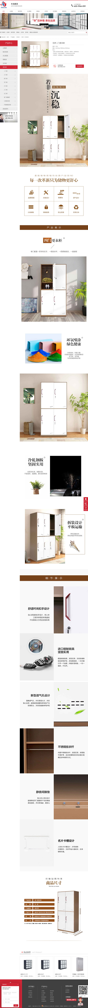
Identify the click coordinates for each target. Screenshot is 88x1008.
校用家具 (52, 997)
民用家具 (43, 999)
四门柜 (5, 78)
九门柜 (5, 93)
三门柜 (5, 74)
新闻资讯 (64, 11)
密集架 (38, 11)
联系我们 (83, 11)
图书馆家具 (43, 997)
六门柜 (5, 86)
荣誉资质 (30, 992)
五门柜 (5, 82)
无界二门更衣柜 (25, 37)
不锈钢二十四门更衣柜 (78, 974)
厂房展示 (30, 995)
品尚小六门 (58, 974)
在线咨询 (79, 66)
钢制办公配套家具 (34, 32)
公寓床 (11, 11)
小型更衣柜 (7, 101)
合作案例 (55, 11)
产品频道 (13, 37)
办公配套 (29, 11)
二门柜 (5, 71)
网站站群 (30, 997)
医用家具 (52, 999)
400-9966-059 (80, 6)
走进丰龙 (73, 11)
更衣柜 (26, 32)
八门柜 (5, 89)
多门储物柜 (7, 97)
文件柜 (46, 11)
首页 (4, 11)
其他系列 (5, 109)
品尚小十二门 (24, 974)
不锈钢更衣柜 (7, 104)
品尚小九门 (41, 974)
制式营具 (20, 11)
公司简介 (30, 990)
